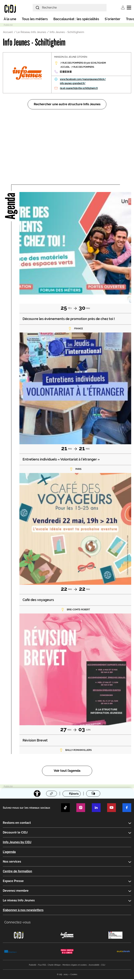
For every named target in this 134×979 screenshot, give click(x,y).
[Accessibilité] (37, 793)
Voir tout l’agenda (67, 771)
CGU (103, 965)
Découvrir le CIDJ (15, 832)
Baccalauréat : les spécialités (76, 19)
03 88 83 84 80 (66, 72)
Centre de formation (17, 871)
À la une (10, 19)
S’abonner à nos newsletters (23, 910)
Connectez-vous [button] (17, 922)
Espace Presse (13, 881)
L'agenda (9, 852)
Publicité (32, 965)
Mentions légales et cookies (75, 965)
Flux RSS (42, 965)
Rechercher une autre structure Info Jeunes (67, 104)
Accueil (8, 32)
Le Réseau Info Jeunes (31, 32)
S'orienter (112, 19)
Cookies (73, 974)
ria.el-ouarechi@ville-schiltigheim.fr (79, 88)
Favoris (74, 793)
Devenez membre (16, 890)
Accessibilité (94, 965)
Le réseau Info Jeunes (19, 900)
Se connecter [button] (123, 8)
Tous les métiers (35, 19)
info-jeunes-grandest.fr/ (72, 83)
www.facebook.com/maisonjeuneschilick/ (83, 79)
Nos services (12, 861)
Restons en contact (17, 823)
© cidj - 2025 (62, 974)
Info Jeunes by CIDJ (17, 842)
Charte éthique (54, 965)
